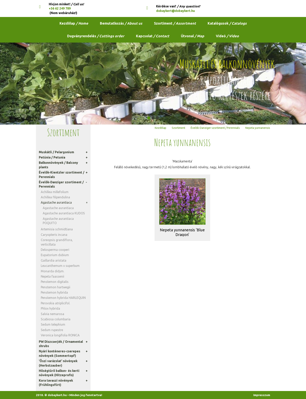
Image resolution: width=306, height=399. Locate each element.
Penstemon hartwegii (55, 287)
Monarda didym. (52, 271)
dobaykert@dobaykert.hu (175, 10)
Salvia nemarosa (52, 314)
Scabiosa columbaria (55, 319)
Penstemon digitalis (54, 281)
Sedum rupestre (52, 330)
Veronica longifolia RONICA (60, 335)
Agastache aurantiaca (56, 202)
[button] (148, 117)
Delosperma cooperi (55, 249)
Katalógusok (227, 23)
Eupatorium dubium (55, 255)
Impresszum (261, 395)
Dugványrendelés (95, 36)
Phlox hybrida (50, 308)
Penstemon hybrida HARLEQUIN (63, 297)
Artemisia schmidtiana (57, 229)
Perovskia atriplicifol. (55, 303)
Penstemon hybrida (54, 292)
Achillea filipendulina (55, 197)
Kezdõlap (74, 23)
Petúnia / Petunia (52, 157)
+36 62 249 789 (60, 8)
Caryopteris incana (54, 234)
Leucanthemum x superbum (60, 265)
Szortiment (175, 23)
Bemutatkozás (121, 23)
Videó (227, 36)
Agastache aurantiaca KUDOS (64, 213)
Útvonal (192, 36)
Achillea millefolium (54, 192)
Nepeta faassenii (52, 276)
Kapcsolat (152, 36)
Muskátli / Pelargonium (56, 152)
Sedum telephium (53, 324)
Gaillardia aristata (53, 260)
